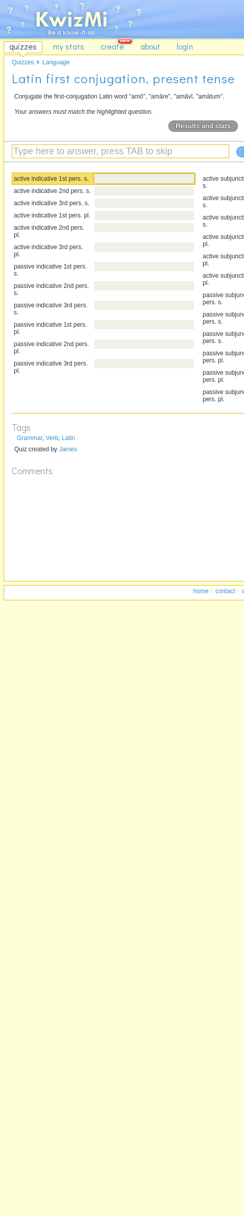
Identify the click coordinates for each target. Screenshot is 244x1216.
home (201, 591)
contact (225, 591)
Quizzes (23, 62)
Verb (52, 438)
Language (55, 62)
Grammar (29, 438)
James (68, 449)
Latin (68, 438)
